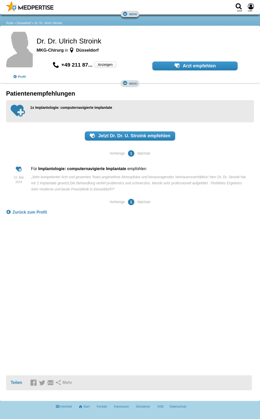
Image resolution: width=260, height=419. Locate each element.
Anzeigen (105, 65)
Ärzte (9, 23)
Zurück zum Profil (26, 212)
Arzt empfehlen (195, 65)
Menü (130, 13)
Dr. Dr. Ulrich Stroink (48, 23)
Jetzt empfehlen (130, 136)
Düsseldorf (24, 23)
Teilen (16, 382)
